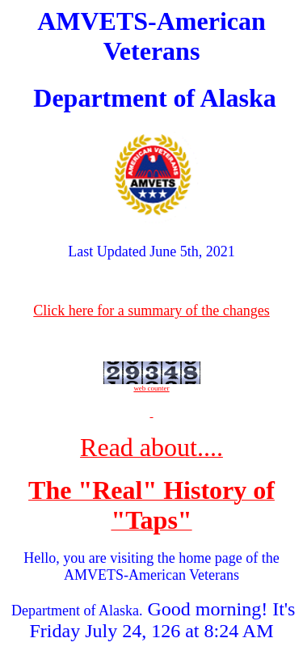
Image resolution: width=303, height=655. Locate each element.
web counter (151, 388)
